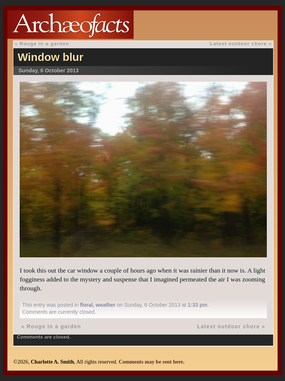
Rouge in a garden (44, 43)
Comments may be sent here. (151, 362)
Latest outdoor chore (238, 43)
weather (105, 305)
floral (86, 305)
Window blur (50, 57)
